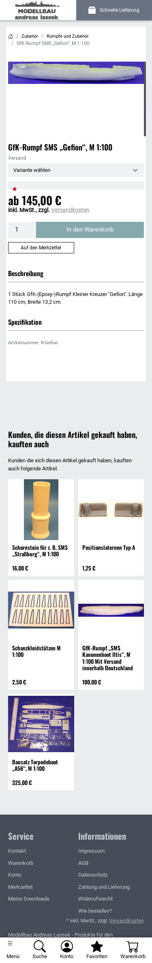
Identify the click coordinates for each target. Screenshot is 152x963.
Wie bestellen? (95, 911)
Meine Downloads (28, 899)
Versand (17, 158)
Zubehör (29, 36)
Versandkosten (70, 210)
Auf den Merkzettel (41, 248)
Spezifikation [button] (25, 322)
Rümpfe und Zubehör (68, 36)
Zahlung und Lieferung (104, 887)
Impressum (91, 851)
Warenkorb (20, 863)
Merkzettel (20, 887)
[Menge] (22, 230)
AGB (83, 863)
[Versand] (76, 170)
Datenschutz (92, 875)
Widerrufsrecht (95, 899)
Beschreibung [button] (25, 273)
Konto (14, 875)
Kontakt (17, 851)
